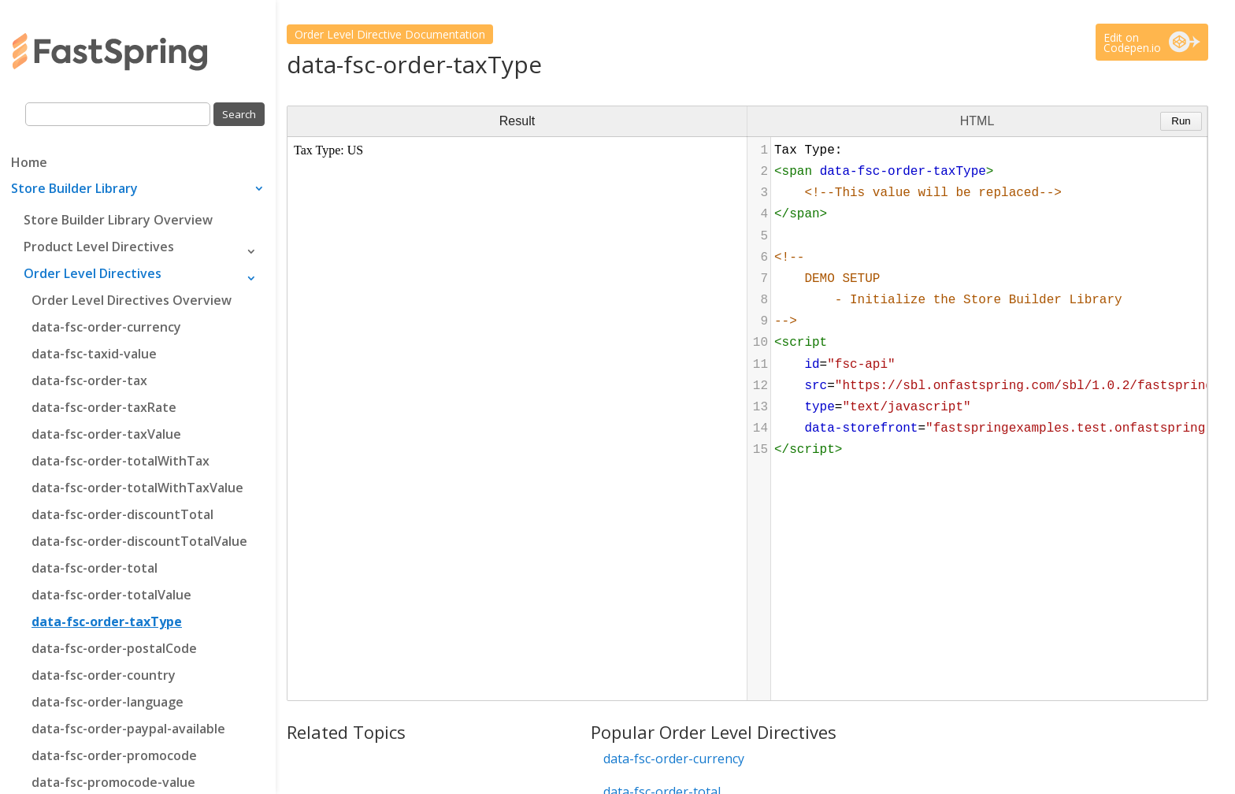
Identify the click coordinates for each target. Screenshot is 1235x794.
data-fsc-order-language (108, 702)
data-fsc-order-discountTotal (122, 514)
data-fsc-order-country (104, 675)
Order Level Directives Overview (132, 300)
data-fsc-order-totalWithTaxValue (137, 487)
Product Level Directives (99, 246)
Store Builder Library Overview (118, 219)
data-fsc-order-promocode (114, 755)
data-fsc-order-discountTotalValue (139, 541)
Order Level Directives (92, 273)
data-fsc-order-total (95, 568)
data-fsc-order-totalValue (111, 594)
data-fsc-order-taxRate (104, 407)
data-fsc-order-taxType (107, 621)
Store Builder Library (74, 190)
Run (1180, 121)
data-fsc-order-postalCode (114, 648)
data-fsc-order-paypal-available (128, 728)
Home (29, 164)
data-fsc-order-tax (89, 380)
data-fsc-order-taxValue (106, 434)
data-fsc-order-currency (106, 327)
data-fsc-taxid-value (94, 353)
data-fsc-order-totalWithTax (121, 460)
